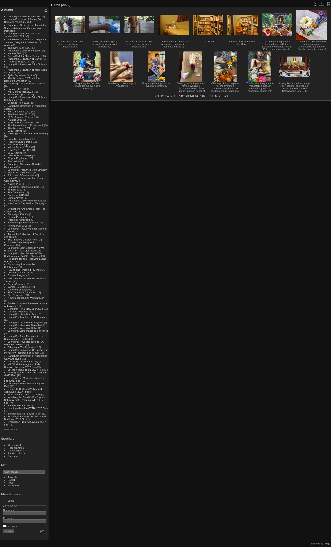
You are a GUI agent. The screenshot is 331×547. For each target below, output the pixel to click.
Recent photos (16, 447)
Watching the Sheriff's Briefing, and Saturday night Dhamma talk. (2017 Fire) (25, 400)
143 (186, 96)
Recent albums (16, 450)
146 (202, 96)
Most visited (14, 445)
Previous (166, 96)
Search (12, 479)
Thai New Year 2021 (19, 128)
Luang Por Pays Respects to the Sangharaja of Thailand (23, 337)
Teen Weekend (16, 160)
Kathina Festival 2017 (20, 405)
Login (11, 500)
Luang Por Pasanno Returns (23, 186)
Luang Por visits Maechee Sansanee (28, 330)
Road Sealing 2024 (18, 61)
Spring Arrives (15, 197)
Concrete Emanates (19, 289)
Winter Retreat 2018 (19, 286)
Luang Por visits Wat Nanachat (25, 325)
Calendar (13, 456)
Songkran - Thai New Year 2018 (25, 308)
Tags (10, 477)
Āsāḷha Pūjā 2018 (17, 225)
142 (181, 96)
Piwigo (327, 543)
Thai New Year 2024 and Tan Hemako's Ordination (22, 79)
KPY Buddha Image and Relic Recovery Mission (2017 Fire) (22, 365)
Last (225, 96)
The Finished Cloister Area (22, 239)
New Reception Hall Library (23, 222)
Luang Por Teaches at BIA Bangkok (27, 317)
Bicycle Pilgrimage (18, 158)
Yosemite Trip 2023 (18, 94)
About (11, 482)
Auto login (10, 526)
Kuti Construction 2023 (20, 91)
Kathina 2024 (15, 53)
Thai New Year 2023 (19, 114)
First (156, 96)
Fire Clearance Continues (22, 292)
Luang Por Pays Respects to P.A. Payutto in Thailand (24, 343)
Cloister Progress (17, 275)
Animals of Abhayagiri (20, 155)
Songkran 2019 (16, 195)
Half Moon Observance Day (23, 361)
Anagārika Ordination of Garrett (25, 58)
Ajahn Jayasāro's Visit (20, 75)
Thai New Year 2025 (19, 47)
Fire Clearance (16, 192)
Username (9, 510)
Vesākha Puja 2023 (18, 102)
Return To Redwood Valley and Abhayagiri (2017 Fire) (23, 390)
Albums (7, 10)
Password (8, 518)
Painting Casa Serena (20, 141)
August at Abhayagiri (19, 219)
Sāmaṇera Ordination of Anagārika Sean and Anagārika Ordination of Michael (25, 28)
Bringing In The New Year (22, 347)
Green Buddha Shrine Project (24, 56)
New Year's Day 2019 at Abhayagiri (27, 203)
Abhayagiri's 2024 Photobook (24, 50)
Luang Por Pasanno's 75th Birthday (27, 64)
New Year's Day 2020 (19, 150)
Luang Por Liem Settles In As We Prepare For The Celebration (24, 249)
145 (197, 96)
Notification (14, 485)
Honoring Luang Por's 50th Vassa (26, 83)
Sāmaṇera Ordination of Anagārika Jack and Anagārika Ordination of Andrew (25, 42)
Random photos (16, 453)
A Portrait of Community (21, 175)
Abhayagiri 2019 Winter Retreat (25, 200)
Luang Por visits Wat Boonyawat (25, 322)
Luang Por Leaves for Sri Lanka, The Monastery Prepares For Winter (26, 351)
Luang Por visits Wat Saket (23, 328)
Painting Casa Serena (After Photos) (28, 133)
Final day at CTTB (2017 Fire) (24, 394)
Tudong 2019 (15, 189)
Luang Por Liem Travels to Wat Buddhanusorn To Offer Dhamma (23, 254)
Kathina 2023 (15, 89)
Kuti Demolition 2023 (19, 111)
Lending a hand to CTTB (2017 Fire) (28, 408)
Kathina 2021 (15, 119)
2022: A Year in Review (20, 117)
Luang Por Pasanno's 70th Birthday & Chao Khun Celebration (25, 171)
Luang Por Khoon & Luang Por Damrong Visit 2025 (23, 20)
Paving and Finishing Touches (24, 269)
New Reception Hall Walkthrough (26, 297)
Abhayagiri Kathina (18, 214)
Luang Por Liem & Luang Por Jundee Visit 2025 (22, 35)
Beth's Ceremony (17, 284)
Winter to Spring (17, 144)
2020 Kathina (15, 130)
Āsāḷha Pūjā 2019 (17, 183)
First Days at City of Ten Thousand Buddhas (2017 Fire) (25, 417)
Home (55, 5)
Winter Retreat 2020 (19, 147)
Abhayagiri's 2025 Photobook (24, 16)
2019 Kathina (15, 152)
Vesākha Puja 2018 (18, 272)
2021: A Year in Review (20, 122)
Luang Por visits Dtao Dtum (23, 314)
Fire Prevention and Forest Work (26, 125)
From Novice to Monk (19, 139)
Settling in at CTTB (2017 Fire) (25, 413)
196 (210, 96)
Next (218, 96)
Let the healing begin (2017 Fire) (26, 369)
